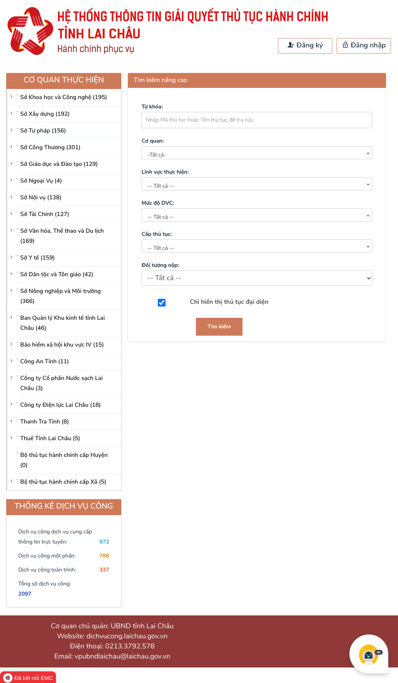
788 (104, 555)
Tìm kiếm (219, 326)
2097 (24, 594)
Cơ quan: (152, 141)
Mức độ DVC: (157, 203)
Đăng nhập (364, 45)
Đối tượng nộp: (160, 265)
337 (104, 569)
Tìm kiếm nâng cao (160, 80)
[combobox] (256, 152)
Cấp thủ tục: (156, 234)
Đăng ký (305, 45)
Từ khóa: (151, 106)
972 (104, 541)
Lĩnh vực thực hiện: (165, 172)
